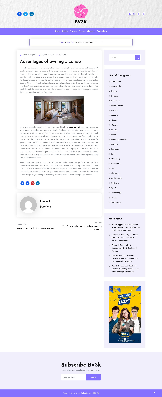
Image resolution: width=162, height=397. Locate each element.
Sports (114, 188)
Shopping (91, 31)
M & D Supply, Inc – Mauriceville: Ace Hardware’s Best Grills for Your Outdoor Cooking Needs (126, 227)
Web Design (116, 202)
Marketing (115, 159)
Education (115, 101)
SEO (113, 168)
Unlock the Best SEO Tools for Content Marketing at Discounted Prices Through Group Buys (125, 269)
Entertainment (117, 105)
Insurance (115, 149)
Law (113, 154)
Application (116, 81)
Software (115, 183)
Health (65, 31)
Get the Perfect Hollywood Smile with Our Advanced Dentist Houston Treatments (125, 238)
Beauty (114, 91)
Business (73, 31)
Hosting (114, 144)
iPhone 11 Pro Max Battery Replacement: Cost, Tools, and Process (124, 248)
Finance (82, 31)
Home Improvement (119, 139)
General (114, 125)
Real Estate (71, 42)
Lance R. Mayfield (45, 204)
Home (57, 31)
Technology (102, 31)
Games (114, 120)
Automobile (116, 86)
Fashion (114, 110)
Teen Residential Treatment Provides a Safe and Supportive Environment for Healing (124, 258)
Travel (113, 197)
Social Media (116, 178)
